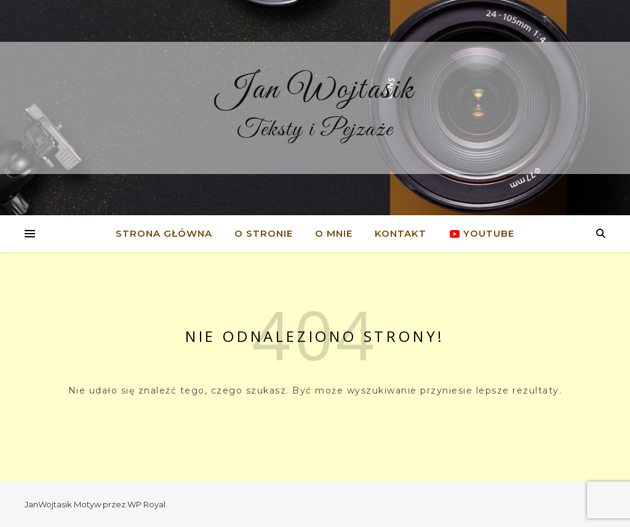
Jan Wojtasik (315, 90)
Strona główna (164, 233)
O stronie (263, 233)
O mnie (334, 233)
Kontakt (400, 233)
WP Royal (146, 504)
